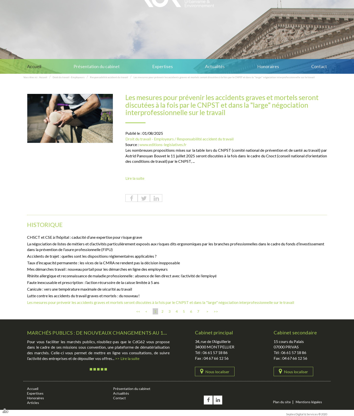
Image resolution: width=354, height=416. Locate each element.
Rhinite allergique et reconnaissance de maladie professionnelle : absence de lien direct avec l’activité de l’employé (122, 275)
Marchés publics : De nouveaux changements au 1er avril (105, 333)
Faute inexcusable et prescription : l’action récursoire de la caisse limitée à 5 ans (93, 282)
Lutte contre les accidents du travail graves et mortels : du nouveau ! (83, 295)
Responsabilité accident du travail (109, 77)
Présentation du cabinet (97, 66)
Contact (319, 66)
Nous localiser (217, 371)
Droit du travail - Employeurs (69, 77)
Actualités (215, 66)
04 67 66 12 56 (216, 358)
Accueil (34, 66)
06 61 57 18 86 (215, 352)
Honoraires (268, 66)
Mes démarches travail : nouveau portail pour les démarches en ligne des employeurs (97, 269)
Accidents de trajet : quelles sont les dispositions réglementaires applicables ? (92, 256)
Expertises (162, 66)
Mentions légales (309, 402)
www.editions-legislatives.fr (163, 144)
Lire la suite (134, 178)
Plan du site (282, 402)
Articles (33, 403)
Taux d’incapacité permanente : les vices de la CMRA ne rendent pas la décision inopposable (103, 262)
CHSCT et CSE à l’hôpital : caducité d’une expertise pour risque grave (84, 237)
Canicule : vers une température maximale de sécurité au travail (79, 289)
